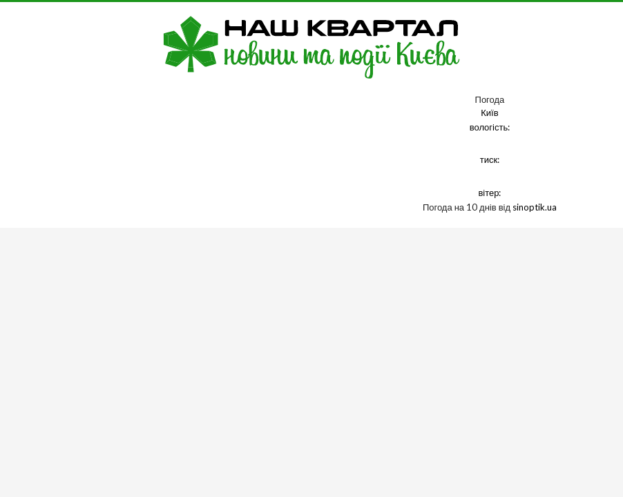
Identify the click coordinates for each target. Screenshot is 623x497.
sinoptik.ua (534, 207)
